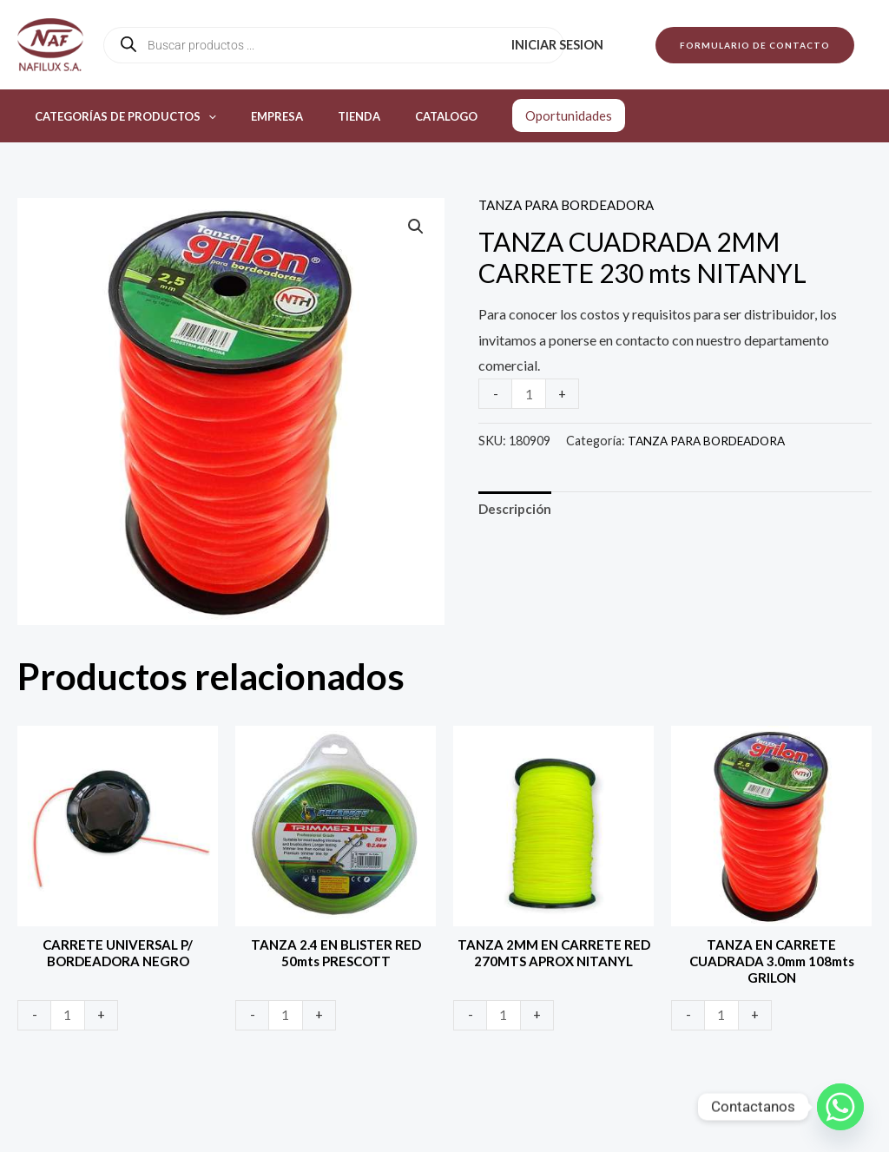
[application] (202, 116)
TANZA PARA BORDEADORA (571, 204)
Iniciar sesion (563, 44)
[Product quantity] (529, 394)
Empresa (259, 116)
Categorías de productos (119, 116)
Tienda (328, 116)
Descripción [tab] (517, 511)
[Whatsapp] (840, 1106)
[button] (754, 45)
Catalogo (403, 116)
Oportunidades (520, 115)
